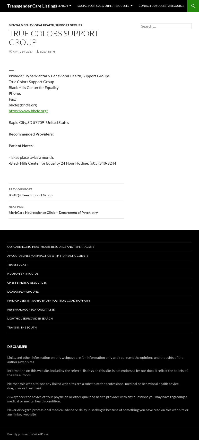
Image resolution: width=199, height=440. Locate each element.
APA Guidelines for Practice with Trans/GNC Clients (47, 255)
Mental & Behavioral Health (31, 25)
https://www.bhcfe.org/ (28, 110)
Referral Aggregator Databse (31, 309)
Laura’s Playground (23, 291)
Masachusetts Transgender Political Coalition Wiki (48, 300)
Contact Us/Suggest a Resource (161, 5)
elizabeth (47, 51)
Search (63, 5)
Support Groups (68, 25)
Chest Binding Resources (27, 282)
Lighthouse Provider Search (30, 318)
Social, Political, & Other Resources (103, 5)
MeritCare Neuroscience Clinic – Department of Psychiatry (66, 209)
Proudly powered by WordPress (27, 434)
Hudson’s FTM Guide (22, 273)
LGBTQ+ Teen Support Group (66, 191)
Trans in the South (22, 327)
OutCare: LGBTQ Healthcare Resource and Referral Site (50, 246)
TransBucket (17, 264)
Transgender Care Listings (32, 5)
